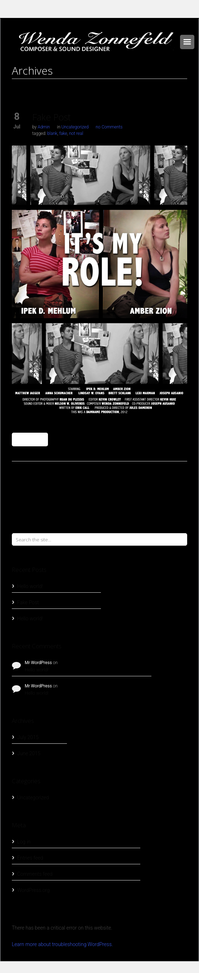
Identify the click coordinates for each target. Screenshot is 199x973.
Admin (44, 127)
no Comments (109, 127)
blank (52, 133)
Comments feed (34, 874)
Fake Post (51, 117)
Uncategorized (75, 127)
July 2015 (28, 737)
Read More (30, 439)
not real (76, 133)
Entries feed (30, 858)
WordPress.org (33, 890)
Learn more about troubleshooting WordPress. (62, 944)
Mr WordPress (38, 662)
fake (63, 133)
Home (99, 85)
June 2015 (28, 753)
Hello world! (30, 586)
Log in (23, 842)
